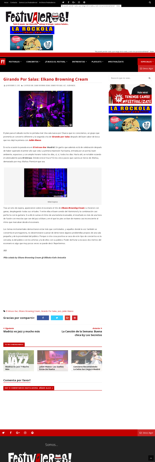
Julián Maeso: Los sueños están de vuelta (51, 367)
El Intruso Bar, (29, 85)
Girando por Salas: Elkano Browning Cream (45, 79)
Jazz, (64, 85)
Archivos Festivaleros (47, 2)
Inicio (6, 2)
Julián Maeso (67, 311)
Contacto (13, 2)
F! (2, 61)
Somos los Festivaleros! (28, 2)
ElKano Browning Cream (29, 311)
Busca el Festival (55, 61)
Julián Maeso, (71, 85)
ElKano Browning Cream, (42, 85)
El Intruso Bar (40, 147)
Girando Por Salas (49, 311)
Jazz (59, 311)
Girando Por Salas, (57, 85)
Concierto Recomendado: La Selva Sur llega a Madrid (86, 367)
